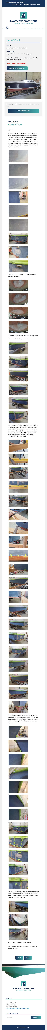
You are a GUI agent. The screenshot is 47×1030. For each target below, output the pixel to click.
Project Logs (11, 2)
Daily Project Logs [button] (23, 110)
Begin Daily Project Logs (17, 68)
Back (19, 957)
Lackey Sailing (25, 1027)
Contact (20, 2)
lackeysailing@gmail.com (32, 4)
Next (27, 957)
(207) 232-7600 (17, 4)
